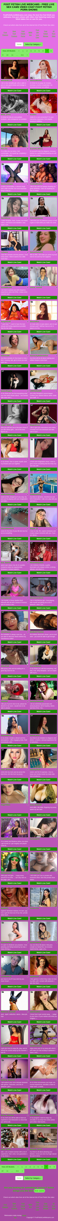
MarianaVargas (7, 184)
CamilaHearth (6, 1046)
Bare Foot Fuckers (14, 33)
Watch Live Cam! (14, 91)
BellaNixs (5, 459)
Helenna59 (5, 356)
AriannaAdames (36, 218)
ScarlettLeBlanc (36, 149)
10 (7, 55)
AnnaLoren (34, 908)
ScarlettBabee (35, 666)
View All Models (9, 51)
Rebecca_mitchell (8, 1012)
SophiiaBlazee (7, 839)
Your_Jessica (6, 769)
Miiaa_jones (6, 115)
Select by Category (33, 44)
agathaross (34, 976)
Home (19, 44)
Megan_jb (34, 528)
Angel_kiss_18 (7, 425)
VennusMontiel (36, 80)
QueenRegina (6, 391)
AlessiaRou (34, 322)
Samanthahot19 (36, 252)
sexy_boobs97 (36, 805)
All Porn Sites (53, 33)
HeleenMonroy (7, 735)
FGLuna (4, 149)
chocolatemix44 (7, 528)
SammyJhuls (35, 769)
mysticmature (35, 942)
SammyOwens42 (37, 701)
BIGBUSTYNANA (37, 632)
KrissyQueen (6, 598)
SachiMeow (5, 218)
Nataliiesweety (36, 1046)
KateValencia (6, 942)
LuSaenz (4, 252)
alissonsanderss (36, 598)
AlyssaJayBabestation (39, 356)
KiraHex (33, 115)
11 (12, 55)
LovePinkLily (6, 976)
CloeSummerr (35, 1080)
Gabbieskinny (35, 494)
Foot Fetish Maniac (45, 33)
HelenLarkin (35, 735)
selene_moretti (36, 287)
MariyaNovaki (6, 873)
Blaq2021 (4, 908)
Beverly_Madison (8, 1080)
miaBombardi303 (8, 494)
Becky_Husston (7, 1115)
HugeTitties (5, 805)
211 (22, 55)
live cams (39, 1191)
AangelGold (6, 322)
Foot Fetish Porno (23, 33)
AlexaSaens (6, 632)
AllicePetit (5, 666)
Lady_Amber (6, 1149)
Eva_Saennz (6, 563)
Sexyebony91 (35, 873)
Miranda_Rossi (36, 1149)
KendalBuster (6, 287)
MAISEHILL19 (6, 80)
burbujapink (35, 839)
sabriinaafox (35, 1012)
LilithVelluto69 (36, 391)
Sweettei (4, 701)
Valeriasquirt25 (36, 459)
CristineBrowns (36, 184)
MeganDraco (35, 425)
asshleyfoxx (35, 1115)
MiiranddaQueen (36, 563)
